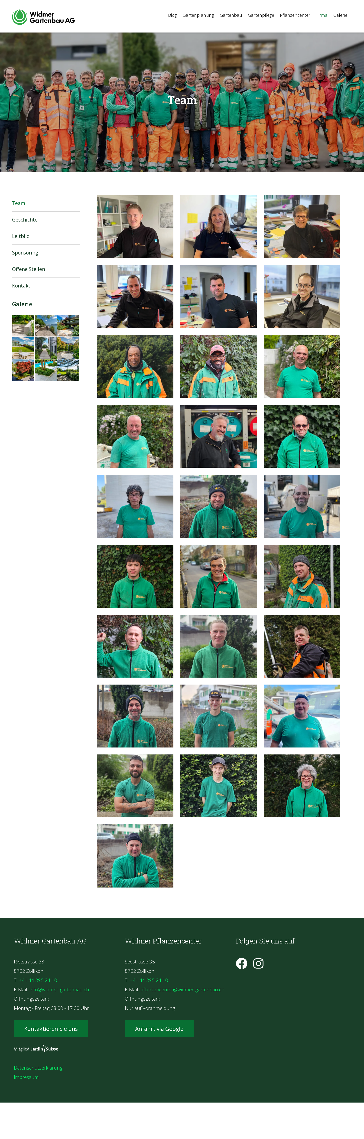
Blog (172, 15)
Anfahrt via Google (159, 1028)
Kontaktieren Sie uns (51, 1028)
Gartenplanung (198, 15)
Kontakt (21, 285)
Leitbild (21, 236)
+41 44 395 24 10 (38, 980)
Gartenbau (231, 15)
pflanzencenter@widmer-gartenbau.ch (182, 989)
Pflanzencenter (295, 15)
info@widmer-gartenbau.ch (59, 989)
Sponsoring (25, 252)
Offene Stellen (28, 269)
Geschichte (25, 219)
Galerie (340, 15)
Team (18, 203)
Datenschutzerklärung (38, 1067)
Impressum (26, 1077)
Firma (322, 15)
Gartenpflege (261, 15)
